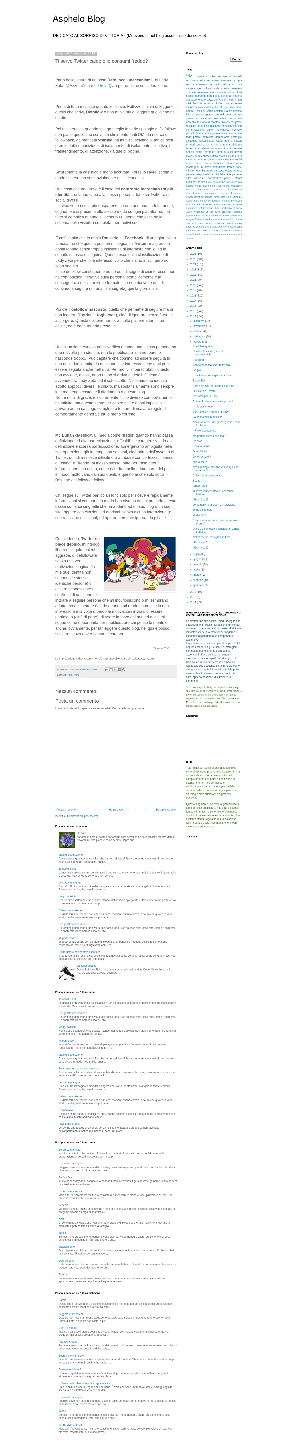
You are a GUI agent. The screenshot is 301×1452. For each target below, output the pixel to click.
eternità (190, 234)
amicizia (213, 80)
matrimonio (215, 215)
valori (189, 211)
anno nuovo (194, 163)
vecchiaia (202, 230)
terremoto (209, 151)
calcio (216, 219)
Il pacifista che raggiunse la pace (212, 375)
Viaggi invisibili (67, 896)
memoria (201, 76)
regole (238, 148)
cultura (190, 107)
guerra (228, 140)
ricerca (190, 155)
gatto (210, 129)
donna (224, 95)
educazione (193, 99)
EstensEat (199, 380)
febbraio (198, 580)
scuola (198, 159)
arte (196, 148)
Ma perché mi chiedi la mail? (209, 436)
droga (230, 226)
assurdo (213, 230)
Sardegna (207, 170)
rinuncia (190, 238)
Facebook (236, 193)
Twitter (76, 675)
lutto (188, 178)
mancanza (203, 189)
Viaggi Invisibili (227, 99)
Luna (209, 182)
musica (208, 103)
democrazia (222, 137)
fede (188, 137)
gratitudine (191, 208)
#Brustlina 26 (200, 542)
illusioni (228, 151)
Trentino (191, 92)
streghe (190, 219)
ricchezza (227, 208)
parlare (190, 174)
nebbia (190, 151)
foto (221, 107)
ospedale (199, 178)
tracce (62, 1232)
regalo (199, 107)
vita (212, 76)
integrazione (234, 174)
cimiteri (219, 103)
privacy (213, 226)
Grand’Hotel (200, 451)
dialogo (226, 84)
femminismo (234, 163)
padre (239, 234)
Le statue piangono (70, 882)
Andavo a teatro (68, 1341)
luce (217, 208)
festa (216, 88)
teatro (198, 155)
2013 (193, 591)
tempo (237, 80)
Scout (196, 480)
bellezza (191, 122)
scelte (201, 80)
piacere (218, 189)
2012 (193, 597)
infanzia (207, 133)
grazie (238, 122)
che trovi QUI (104, 85)
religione (191, 125)
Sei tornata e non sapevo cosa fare (79, 952)
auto (228, 114)
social (238, 159)
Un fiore (81, 833)
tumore (232, 234)
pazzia (238, 140)
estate (228, 170)
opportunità (223, 185)
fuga (217, 211)
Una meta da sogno (70, 1163)
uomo (218, 148)
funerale (216, 234)
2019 (193, 290)
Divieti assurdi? (202, 456)
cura (209, 144)
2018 (193, 295)
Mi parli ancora (67, 938)
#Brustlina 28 (200, 462)
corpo (205, 215)
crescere (191, 182)
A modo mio (66, 1110)
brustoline (203, 125)
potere (197, 137)
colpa (208, 163)
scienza (237, 114)
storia (230, 92)
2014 (193, 316)
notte (239, 167)
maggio (198, 564)
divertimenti (209, 185)
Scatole (63, 1274)
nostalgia (236, 137)
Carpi (219, 140)
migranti (237, 155)
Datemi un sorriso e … (72, 910)
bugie (197, 215)
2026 (193, 253)
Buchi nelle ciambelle (71, 1355)
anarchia (207, 219)
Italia (196, 200)
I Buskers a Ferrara (204, 391)
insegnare (219, 223)
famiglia (197, 103)
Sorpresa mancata (70, 1149)
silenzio (238, 208)
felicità (190, 114)
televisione (207, 148)
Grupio (197, 370)
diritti (217, 95)
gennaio (198, 585)
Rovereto (227, 122)
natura (190, 111)
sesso (238, 103)
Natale (228, 111)
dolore (207, 88)
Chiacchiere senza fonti (206, 475)
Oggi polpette (67, 1260)
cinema (205, 118)
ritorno (238, 219)
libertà (232, 133)
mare (239, 107)
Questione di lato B (70, 1369)
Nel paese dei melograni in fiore (211, 537)
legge (189, 200)
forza (220, 151)
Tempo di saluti (68, 868)
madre (198, 234)
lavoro (212, 92)
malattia (221, 92)
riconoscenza (235, 189)
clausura (237, 230)
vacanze (212, 99)
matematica (222, 129)
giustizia (229, 107)
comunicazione (195, 129)
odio (198, 226)
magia (238, 223)
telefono (202, 122)
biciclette (220, 174)
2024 (193, 264)
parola (216, 133)
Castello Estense (202, 204)
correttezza (214, 178)
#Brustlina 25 (200, 547)
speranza (191, 118)
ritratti (210, 95)
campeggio (219, 197)
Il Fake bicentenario (204, 430)
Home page (116, 809)
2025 (193, 259)
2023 (193, 269)
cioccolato (225, 230)
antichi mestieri (221, 204)
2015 (193, 311)
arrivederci (235, 95)
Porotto (228, 148)
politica (190, 95)
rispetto (229, 159)
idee (194, 223)
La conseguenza (86, 965)
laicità (230, 223)
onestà (189, 185)
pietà (224, 193)
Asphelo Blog (79, 19)
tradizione (236, 185)
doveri (238, 151)
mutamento (211, 107)
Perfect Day (66, 1177)
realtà (226, 144)
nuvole (226, 215)
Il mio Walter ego (203, 406)
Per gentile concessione (73, 924)
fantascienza (206, 140)
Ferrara (225, 80)
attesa (225, 88)
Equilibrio (198, 359)
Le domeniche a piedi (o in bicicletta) (214, 504)
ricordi (237, 76)
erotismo (237, 204)
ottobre (197, 331)
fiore (198, 133)
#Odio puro (199, 515)
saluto (189, 159)
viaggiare (223, 76)
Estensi (237, 178)
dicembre (199, 321)
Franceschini (193, 197)
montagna (192, 167)
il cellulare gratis (202, 346)
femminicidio (227, 219)
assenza (201, 84)
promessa (236, 200)
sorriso (237, 84)
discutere (232, 182)
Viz (189, 76)
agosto (197, 341)
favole (229, 103)
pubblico (190, 226)
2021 (193, 279)
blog (228, 155)
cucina (201, 144)
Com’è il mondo (68, 1327)
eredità (238, 226)
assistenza (206, 197)
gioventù (226, 211)
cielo (228, 197)
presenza (202, 92)
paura (209, 114)
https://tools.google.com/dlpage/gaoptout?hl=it (213, 643)
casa (189, 88)
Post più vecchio (166, 809)
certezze (207, 234)
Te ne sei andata (202, 509)
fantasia (227, 125)
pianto (189, 215)
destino (237, 111)
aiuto (215, 155)
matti (62, 1219)
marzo (197, 574)
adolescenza (219, 182)
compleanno (210, 159)
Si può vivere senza (70, 1191)
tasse (189, 148)
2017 (193, 300)
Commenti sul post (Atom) (82, 816)
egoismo (219, 163)
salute (224, 133)
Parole (63, 1300)
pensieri (236, 88)
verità (198, 185)
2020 (193, 285)
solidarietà (220, 118)
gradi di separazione (71, 854)
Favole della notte (69, 1123)
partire (201, 182)
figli (240, 182)
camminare (211, 193)
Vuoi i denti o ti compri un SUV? (211, 411)
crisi (188, 103)
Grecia (207, 155)
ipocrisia (237, 211)
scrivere (237, 129)
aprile (197, 569)
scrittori (190, 144)
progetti (219, 114)
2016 (193, 305)
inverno (224, 234)
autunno (222, 226)
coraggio (237, 197)
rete (70, 675)
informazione (206, 208)
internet (226, 200)
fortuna (237, 170)
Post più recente (66, 809)
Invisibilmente (67, 1246)
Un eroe (197, 441)
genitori (237, 125)
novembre (199, 326)
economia (236, 118)
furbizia (216, 200)
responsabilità (204, 174)
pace (227, 178)
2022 (193, 274)
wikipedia (199, 211)
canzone (219, 170)
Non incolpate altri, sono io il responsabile (209, 353)
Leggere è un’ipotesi (71, 1314)
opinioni (218, 111)
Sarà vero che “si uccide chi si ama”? (214, 385)
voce (222, 155)
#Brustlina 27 (200, 499)
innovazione (205, 223)
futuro (238, 92)
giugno (197, 559)
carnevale (205, 200)
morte (190, 84)
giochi (217, 144)
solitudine (192, 140)
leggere (200, 114)
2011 (193, 602)
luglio (196, 554)
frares (230, 167)
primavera (236, 215)
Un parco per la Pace (205, 396)
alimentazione (193, 193)
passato (191, 133)
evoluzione (219, 167)
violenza (237, 144)
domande (200, 95)
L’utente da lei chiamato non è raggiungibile (84, 1383)
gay (188, 223)
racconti (214, 84)
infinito (190, 170)
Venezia (63, 1205)
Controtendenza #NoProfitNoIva (211, 365)
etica (221, 159)
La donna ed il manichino (207, 417)
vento (189, 189)
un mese (205, 167)
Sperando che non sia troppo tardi (213, 401)
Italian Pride (200, 485)
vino (188, 204)
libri (240, 99)
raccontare (214, 122)
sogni (198, 88)
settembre (199, 336)
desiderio (215, 125)
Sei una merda (201, 446)
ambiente (207, 137)
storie (199, 151)
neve (198, 170)
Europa (209, 211)
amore (190, 80)
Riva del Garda (204, 111)
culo (239, 133)
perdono (190, 230)
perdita (205, 226)
